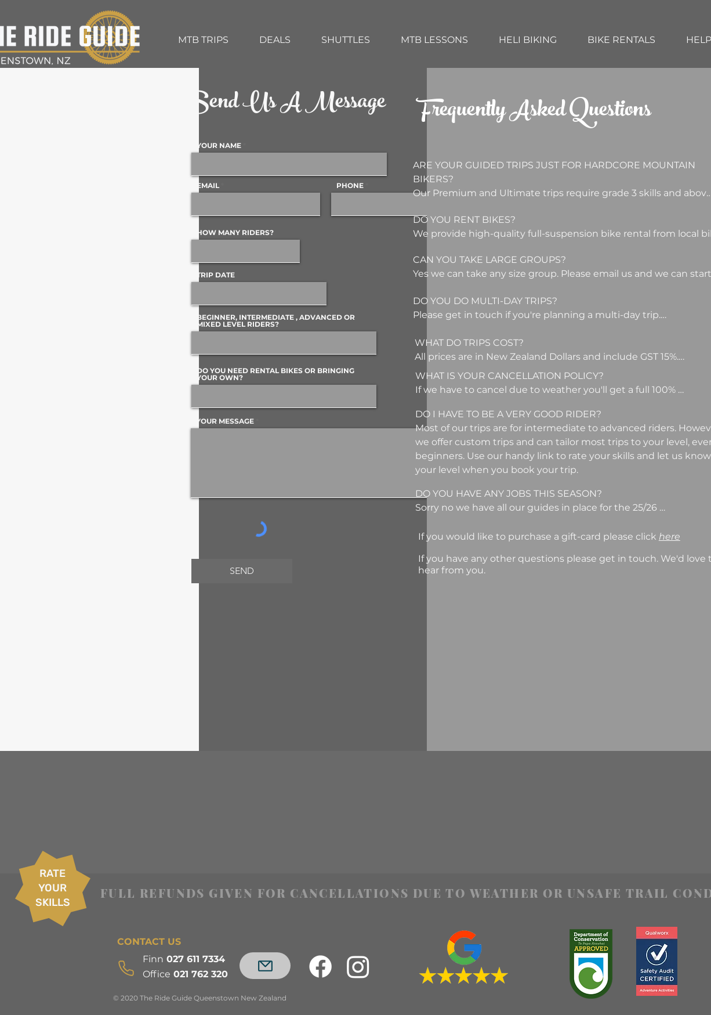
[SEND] (241, 571)
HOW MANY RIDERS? (235, 232)
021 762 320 (187, 974)
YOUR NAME (219, 145)
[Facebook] (320, 966)
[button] (203, 40)
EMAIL (208, 185)
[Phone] (130, 968)
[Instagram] (358, 966)
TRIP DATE (216, 275)
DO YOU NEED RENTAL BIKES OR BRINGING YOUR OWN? (275, 374)
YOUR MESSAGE (225, 421)
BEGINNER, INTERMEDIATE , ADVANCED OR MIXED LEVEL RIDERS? (276, 321)
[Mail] (265, 965)
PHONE (350, 185)
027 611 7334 (185, 959)
